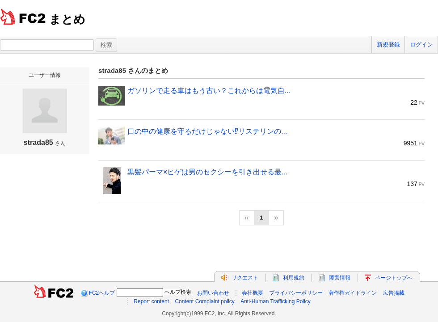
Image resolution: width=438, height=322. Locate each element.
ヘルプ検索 (177, 292)
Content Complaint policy (204, 301)
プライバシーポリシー (296, 293)
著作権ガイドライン (352, 293)
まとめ (67, 19)
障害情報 (339, 278)
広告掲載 (393, 293)
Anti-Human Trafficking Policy (275, 301)
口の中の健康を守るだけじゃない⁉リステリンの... (207, 131)
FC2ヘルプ (102, 293)
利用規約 (293, 278)
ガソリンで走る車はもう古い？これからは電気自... (209, 90)
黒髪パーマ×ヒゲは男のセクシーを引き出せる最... (207, 172)
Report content (151, 301)
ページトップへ (394, 278)
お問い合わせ (213, 293)
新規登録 (388, 44)
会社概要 (252, 293)
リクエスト (245, 278)
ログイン (421, 44)
